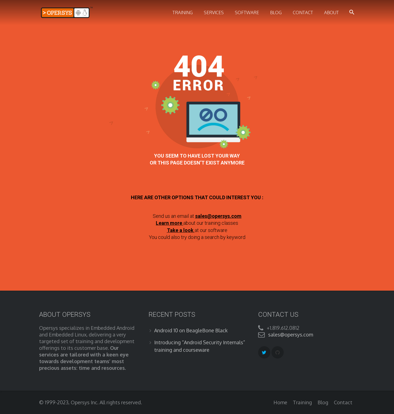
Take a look (181, 230)
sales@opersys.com (218, 216)
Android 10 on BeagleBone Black (191, 330)
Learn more (169, 223)
